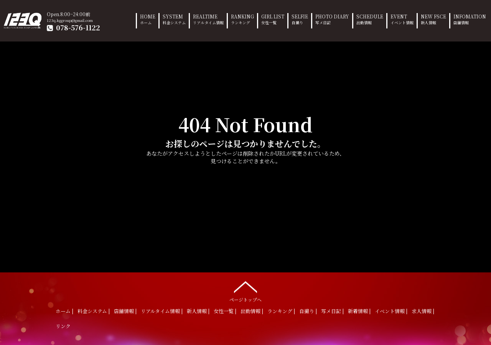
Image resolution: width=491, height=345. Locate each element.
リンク (63, 326)
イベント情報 (390, 311)
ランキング (279, 311)
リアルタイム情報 (160, 311)
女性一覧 (224, 311)
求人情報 (422, 311)
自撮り (306, 311)
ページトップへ (245, 290)
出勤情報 (250, 311)
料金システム (92, 311)
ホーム (63, 311)
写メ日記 (331, 311)
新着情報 (358, 311)
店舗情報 (124, 311)
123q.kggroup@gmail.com (70, 20)
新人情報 (197, 311)
